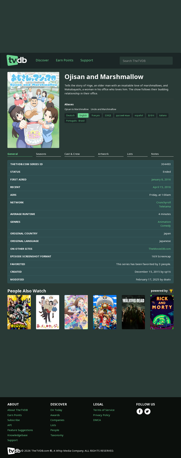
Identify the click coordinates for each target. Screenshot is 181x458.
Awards (55, 415)
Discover (42, 60)
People (54, 430)
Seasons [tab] (41, 154)
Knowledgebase (17, 435)
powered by (162, 291)
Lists (53, 425)
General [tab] (12, 154)
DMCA (97, 420)
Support (86, 60)
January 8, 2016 (161, 179)
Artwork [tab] (103, 154)
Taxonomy (56, 435)
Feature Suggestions (20, 430)
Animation (164, 221)
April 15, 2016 (162, 187)
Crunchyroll (163, 202)
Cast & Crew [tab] (72, 154)
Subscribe (13, 420)
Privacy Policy (101, 415)
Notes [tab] (155, 154)
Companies (57, 420)
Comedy (165, 225)
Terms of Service (104, 410)
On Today (56, 410)
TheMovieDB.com (159, 248)
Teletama (165, 206)
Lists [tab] (130, 154)
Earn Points (64, 60)
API (9, 425)
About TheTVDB (17, 410)
